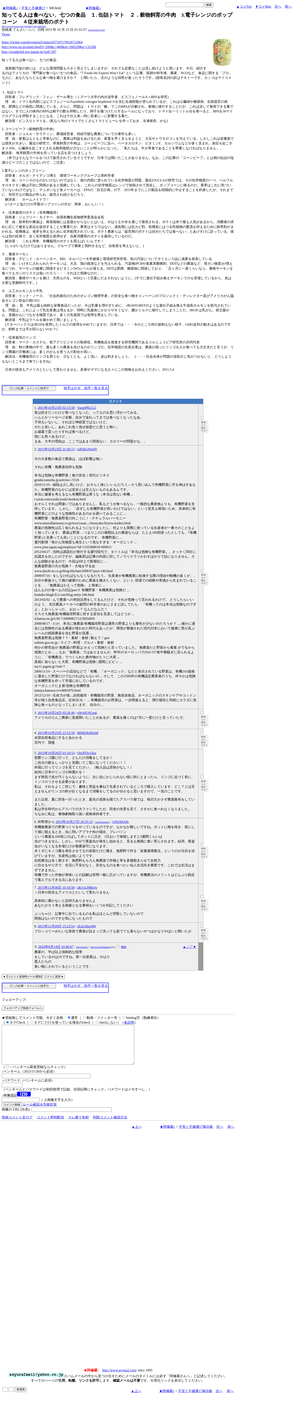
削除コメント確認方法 (110, 1125)
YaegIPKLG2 (86, 408)
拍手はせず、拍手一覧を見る (86, 388)
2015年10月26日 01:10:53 (56, 753)
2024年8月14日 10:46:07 (55, 947)
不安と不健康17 (33, 8)
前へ (288, 6)
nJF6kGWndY (87, 449)
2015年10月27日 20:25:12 (74, 822)
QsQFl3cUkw (86, 753)
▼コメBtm (263, 6)
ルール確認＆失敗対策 (40, 1112)
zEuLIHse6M (86, 926)
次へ (278, 6)
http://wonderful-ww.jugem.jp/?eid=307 (29, 52)
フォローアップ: (14, 1000)
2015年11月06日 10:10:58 (56, 887)
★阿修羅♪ (10, 8)
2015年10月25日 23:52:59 (56, 733)
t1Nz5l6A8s (120, 822)
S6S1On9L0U (82, 947)
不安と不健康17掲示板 (196, 1134)
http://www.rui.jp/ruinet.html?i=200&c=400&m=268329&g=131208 (49, 47)
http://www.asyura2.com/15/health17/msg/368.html (24, 26)
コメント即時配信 (50, 1125)
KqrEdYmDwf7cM (96, 30)
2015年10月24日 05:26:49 (56, 713)
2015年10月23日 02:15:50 (56, 408)
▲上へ (137, 1134)
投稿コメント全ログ (17, 1125)
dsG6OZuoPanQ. (102, 822)
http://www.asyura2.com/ (119, 1378)
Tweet (6, 34)
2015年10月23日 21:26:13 (56, 449)
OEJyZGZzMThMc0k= (100, 947)
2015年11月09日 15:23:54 (56, 926)
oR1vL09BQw (87, 887)
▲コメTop (244, 6)
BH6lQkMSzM (87, 733)
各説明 (129, 1022)
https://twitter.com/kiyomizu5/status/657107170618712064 (42, 42)
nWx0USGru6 (87, 713)
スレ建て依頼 (78, 1125)
